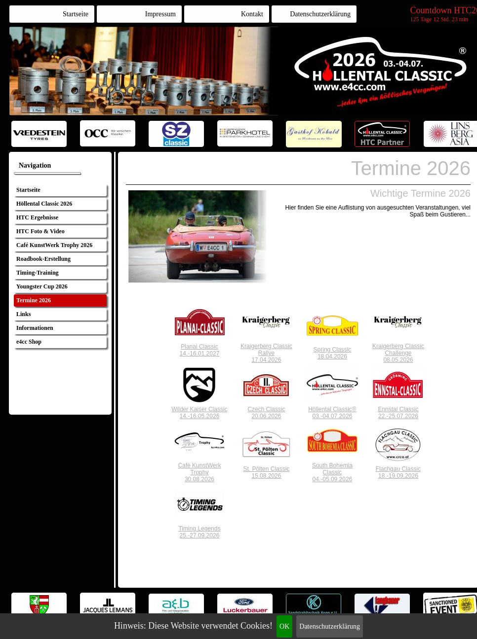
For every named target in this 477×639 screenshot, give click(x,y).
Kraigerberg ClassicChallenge (398, 349)
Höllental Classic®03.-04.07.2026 (332, 413)
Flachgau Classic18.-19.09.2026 (398, 472)
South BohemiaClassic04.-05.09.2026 (332, 472)
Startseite (75, 14)
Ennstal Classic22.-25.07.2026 (398, 413)
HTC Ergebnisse (37, 217)
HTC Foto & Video (40, 231)
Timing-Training (37, 272)
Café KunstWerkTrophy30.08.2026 (199, 472)
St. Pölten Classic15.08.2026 (266, 472)
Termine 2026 (33, 300)
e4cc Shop (28, 341)
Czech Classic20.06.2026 (266, 413)
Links (23, 314)
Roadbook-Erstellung (43, 258)
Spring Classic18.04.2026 (333, 353)
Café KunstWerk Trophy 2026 (54, 245)
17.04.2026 (266, 359)
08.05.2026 (398, 359)
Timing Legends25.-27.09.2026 (199, 532)
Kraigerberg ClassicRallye (266, 349)
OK (284, 626)
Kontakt (252, 14)
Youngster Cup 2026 (42, 286)
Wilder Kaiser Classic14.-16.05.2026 (199, 413)
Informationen (34, 327)
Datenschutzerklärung (329, 626)
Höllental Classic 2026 (44, 203)
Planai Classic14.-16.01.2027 (200, 350)
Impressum (160, 14)
